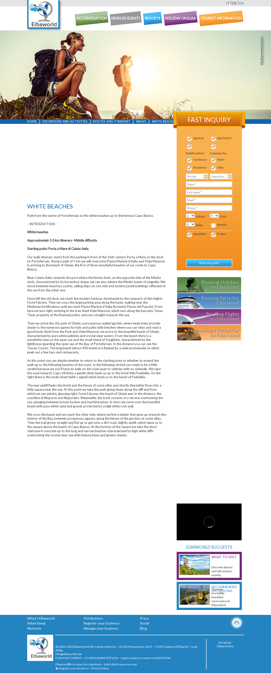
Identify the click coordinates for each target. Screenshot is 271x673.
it (228, 3)
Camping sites (218, 153)
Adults (200, 216)
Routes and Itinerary (111, 121)
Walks (141, 121)
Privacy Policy (100, 668)
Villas (220, 167)
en (241, 3)
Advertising (36, 623)
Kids (223, 216)
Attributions (93, 618)
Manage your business (101, 628)
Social (144, 623)
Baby (199, 225)
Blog (143, 628)
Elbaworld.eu (225, 646)
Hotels (221, 159)
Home (32, 121)
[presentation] (212, 245)
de (234, 3)
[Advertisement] (96, 164)
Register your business (102, 623)
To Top (236, 622)
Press (144, 618)
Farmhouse (200, 159)
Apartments (224, 138)
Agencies (198, 138)
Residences (200, 167)
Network (34, 628)
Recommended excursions (224, 589)
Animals (222, 224)
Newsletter (200, 234)
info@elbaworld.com (68, 654)
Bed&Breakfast (195, 153)
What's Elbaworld (41, 618)
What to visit (224, 557)
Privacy (221, 234)
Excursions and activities (64, 121)
